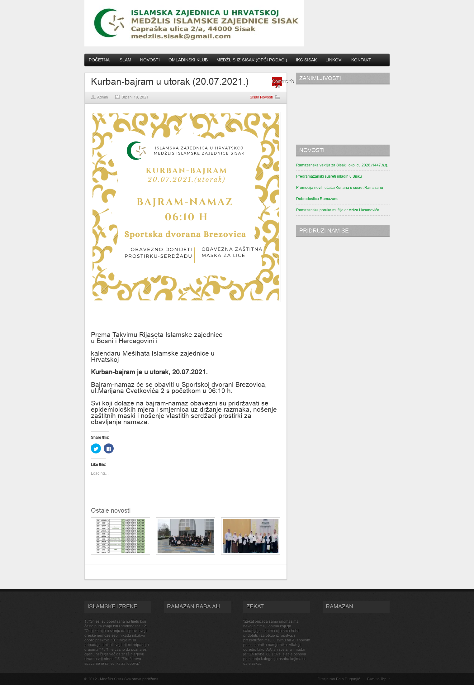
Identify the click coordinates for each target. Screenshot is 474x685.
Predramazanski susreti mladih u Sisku (329, 176)
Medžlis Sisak (111, 679)
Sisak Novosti (261, 97)
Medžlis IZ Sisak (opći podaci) (251, 59)
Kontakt (361, 59)
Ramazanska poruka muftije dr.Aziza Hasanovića (337, 210)
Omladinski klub (188, 59)
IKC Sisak (306, 59)
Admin (102, 97)
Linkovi (334, 59)
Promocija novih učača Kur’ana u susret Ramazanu (339, 187)
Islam (124, 59)
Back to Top (376, 679)
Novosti (150, 59)
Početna (99, 59)
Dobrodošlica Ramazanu (317, 198)
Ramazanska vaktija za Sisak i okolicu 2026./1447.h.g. (342, 165)
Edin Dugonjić (348, 679)
